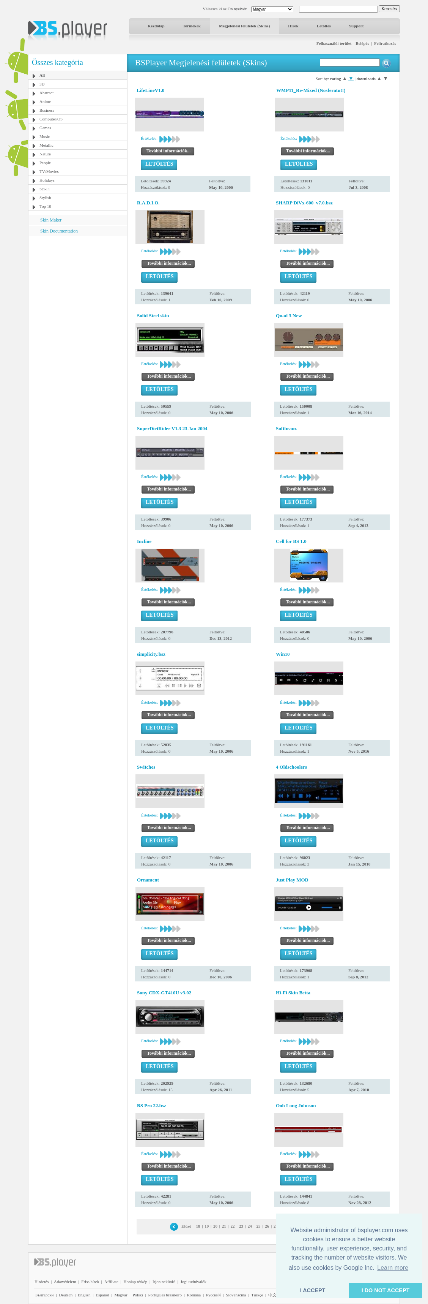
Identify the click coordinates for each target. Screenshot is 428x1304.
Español (102, 1295)
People (45, 162)
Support (356, 26)
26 (267, 1226)
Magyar (120, 1295)
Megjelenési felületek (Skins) (244, 26)
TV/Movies (49, 171)
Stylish (45, 197)
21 (224, 1226)
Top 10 (45, 206)
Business (46, 110)
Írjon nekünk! (164, 1281)
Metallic (46, 145)
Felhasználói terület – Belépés (342, 43)
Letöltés (324, 26)
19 (207, 1226)
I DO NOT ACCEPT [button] (386, 1290)
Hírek (293, 26)
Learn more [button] (392, 1267)
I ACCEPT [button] (313, 1290)
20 (215, 1226)
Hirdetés (42, 1281)
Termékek (192, 26)
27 (276, 1226)
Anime (45, 101)
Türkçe (257, 1295)
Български (44, 1295)
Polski (137, 1295)
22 (232, 1226)
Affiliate (111, 1281)
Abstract (46, 92)
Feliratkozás (385, 43)
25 (258, 1226)
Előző (186, 1226)
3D (41, 84)
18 (198, 1226)
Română (194, 1295)
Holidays (47, 180)
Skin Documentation (59, 231)
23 (241, 1226)
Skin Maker (50, 220)
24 (250, 1226)
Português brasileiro (165, 1295)
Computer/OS (51, 119)
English (84, 1295)
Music (44, 136)
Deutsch (65, 1295)
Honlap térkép (136, 1281)
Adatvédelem (65, 1281)
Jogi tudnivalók (193, 1281)
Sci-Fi (44, 189)
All (42, 75)
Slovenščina (236, 1295)
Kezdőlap (156, 26)
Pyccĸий (213, 1295)
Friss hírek (90, 1281)
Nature (45, 154)
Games (45, 127)
